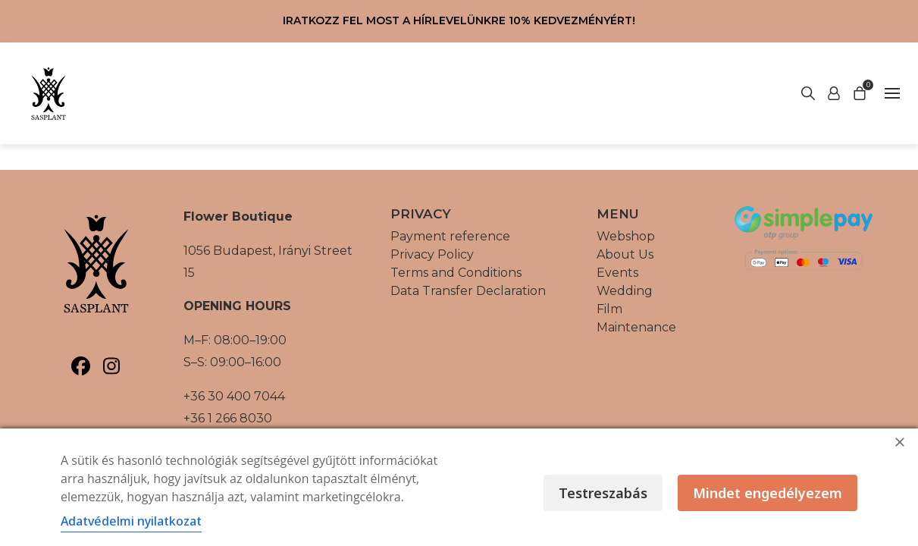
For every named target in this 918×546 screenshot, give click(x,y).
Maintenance (636, 327)
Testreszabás (603, 493)
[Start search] (834, 93)
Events (617, 272)
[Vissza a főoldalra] (48, 93)
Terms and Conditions (456, 272)
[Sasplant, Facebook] (80, 365)
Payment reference (450, 236)
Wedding (625, 291)
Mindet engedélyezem (767, 493)
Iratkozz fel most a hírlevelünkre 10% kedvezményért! (459, 20)
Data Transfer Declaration (468, 291)
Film (609, 309)
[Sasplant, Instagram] (111, 365)
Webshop (626, 236)
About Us (625, 254)
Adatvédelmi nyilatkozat (131, 521)
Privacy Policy (432, 254)
